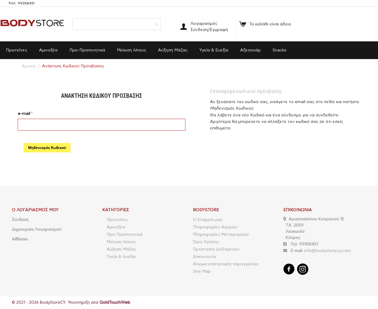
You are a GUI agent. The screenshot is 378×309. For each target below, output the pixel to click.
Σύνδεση (20, 220)
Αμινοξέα (48, 50)
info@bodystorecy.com (327, 251)
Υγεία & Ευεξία (213, 50)
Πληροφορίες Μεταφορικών (221, 234)
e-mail (24, 114)
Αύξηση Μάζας (173, 50)
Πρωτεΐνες (16, 50)
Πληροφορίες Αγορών (215, 227)
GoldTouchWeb (115, 302)
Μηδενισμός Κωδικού (47, 147)
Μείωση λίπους (131, 50)
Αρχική (28, 66)
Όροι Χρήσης (206, 242)
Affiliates (20, 239)
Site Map (202, 271)
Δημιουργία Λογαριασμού (36, 229)
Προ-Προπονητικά (87, 50)
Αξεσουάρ (250, 50)
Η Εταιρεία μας (208, 220)
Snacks (279, 50)
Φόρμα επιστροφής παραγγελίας (226, 264)
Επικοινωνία (204, 257)
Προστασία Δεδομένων (216, 249)
